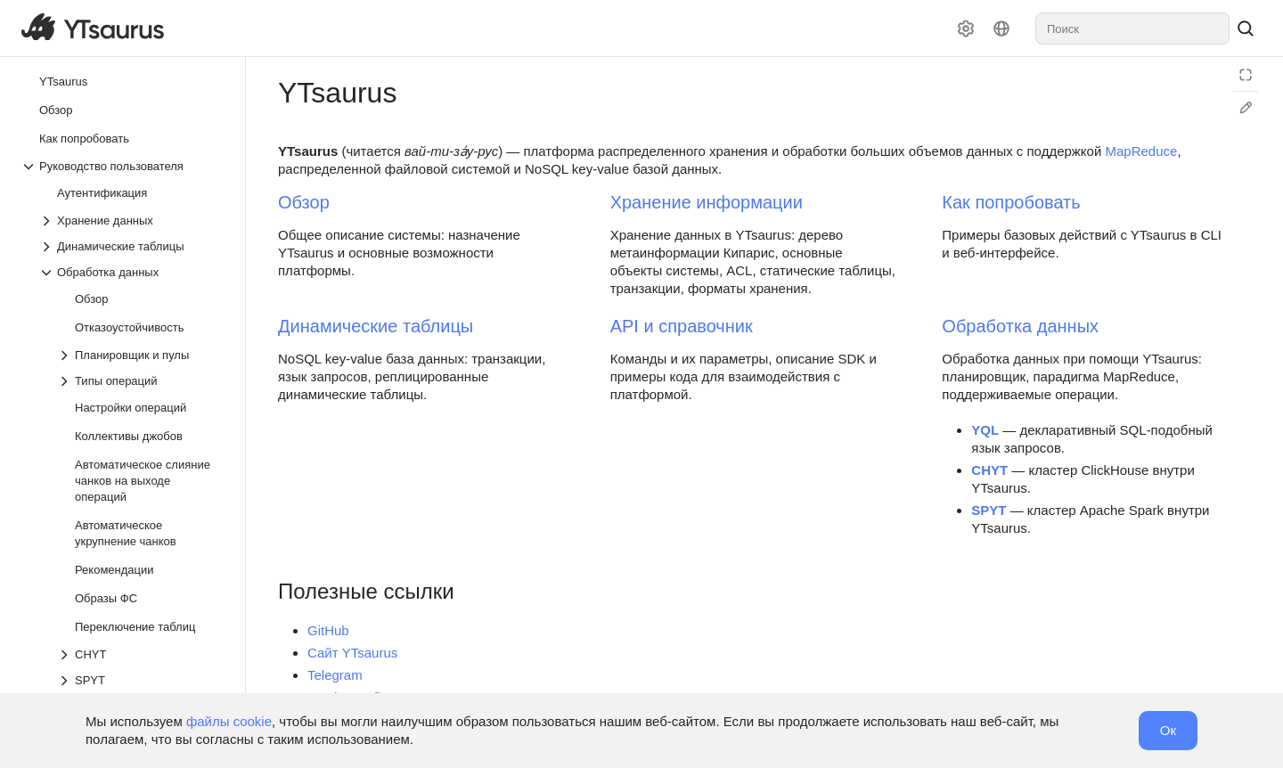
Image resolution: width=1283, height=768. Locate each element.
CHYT (989, 470)
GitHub (328, 630)
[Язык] (1001, 28)
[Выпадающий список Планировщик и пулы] (141, 355)
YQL (985, 429)
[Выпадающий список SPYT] (141, 680)
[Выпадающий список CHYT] (141, 654)
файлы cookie (229, 721)
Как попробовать (1011, 202)
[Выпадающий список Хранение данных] (132, 220)
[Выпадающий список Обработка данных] (132, 272)
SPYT (988, 510)
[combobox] (1132, 28)
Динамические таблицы (375, 326)
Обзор (304, 202)
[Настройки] (966, 28)
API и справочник (681, 326)
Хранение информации (706, 202)
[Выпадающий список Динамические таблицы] (132, 246)
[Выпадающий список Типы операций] (141, 381)
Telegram (335, 674)
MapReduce (1141, 151)
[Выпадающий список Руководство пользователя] (123, 166)
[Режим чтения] (1245, 74)
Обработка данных (1020, 326)
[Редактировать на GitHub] (1245, 107)
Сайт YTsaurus (352, 652)
